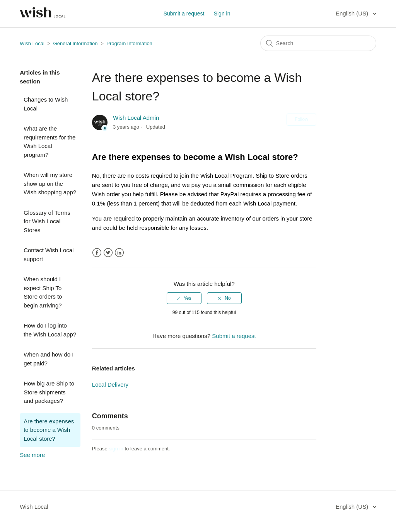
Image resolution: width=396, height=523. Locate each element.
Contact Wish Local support (48, 254)
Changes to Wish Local (46, 104)
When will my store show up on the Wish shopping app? (50, 183)
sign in (116, 449)
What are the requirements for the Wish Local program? (49, 141)
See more (32, 455)
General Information (75, 43)
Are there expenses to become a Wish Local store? (49, 430)
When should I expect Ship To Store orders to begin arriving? (43, 292)
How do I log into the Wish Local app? (50, 330)
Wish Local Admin (136, 117)
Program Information (129, 43)
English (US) (353, 13)
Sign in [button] (222, 13)
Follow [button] (301, 119)
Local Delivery (110, 384)
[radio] (184, 298)
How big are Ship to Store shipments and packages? (49, 392)
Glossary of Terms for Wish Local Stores (47, 221)
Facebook (97, 253)
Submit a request (184, 13)
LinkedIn (119, 253)
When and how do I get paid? (48, 359)
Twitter (108, 253)
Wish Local (33, 43)
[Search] (318, 43)
